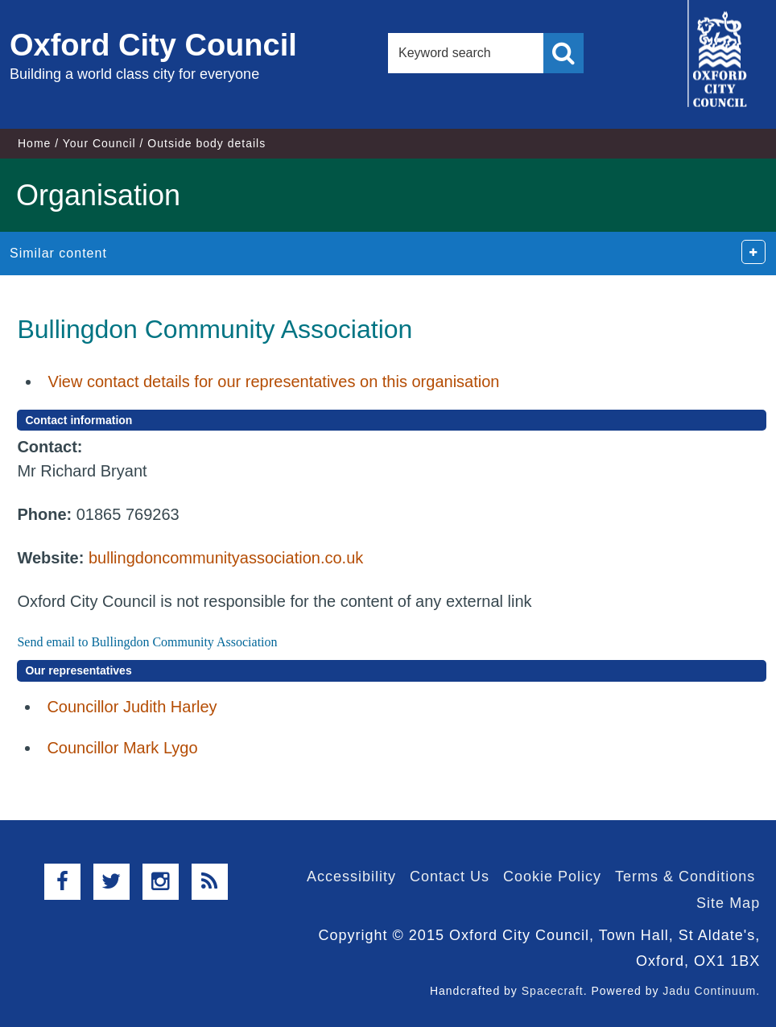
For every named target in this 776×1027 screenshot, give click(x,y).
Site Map (728, 903)
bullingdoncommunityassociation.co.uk (226, 558)
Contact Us (449, 876)
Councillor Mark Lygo (122, 748)
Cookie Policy (552, 876)
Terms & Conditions (685, 876)
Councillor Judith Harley (132, 707)
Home (34, 143)
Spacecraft (553, 990)
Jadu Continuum (709, 990)
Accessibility (351, 876)
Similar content (58, 253)
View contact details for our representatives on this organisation (273, 381)
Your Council (99, 143)
